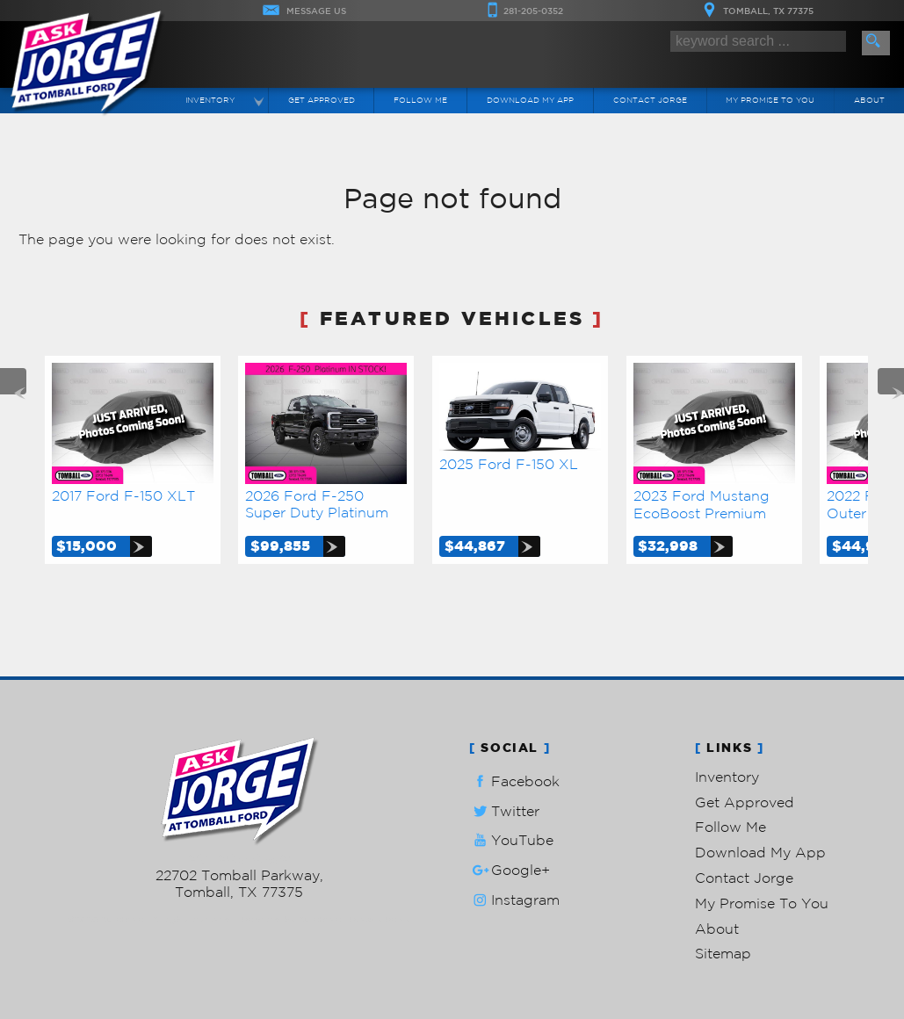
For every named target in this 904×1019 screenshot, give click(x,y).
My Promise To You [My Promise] (770, 100)
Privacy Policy (380, 919)
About (717, 928)
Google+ (509, 870)
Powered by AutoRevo (291, 919)
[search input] (758, 41)
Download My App (530, 100)
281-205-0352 (239, 858)
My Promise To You (761, 903)
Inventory (727, 776)
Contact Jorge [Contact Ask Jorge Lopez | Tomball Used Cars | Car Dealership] (650, 100)
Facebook (514, 781)
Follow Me (730, 827)
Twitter (504, 811)
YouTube (511, 840)
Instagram (514, 900)
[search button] (876, 43)
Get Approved (744, 802)
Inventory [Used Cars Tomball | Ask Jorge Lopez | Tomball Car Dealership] (210, 100)
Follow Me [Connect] (420, 100)
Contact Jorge (744, 877)
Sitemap (723, 953)
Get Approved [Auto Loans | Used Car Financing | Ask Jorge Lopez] (321, 100)
